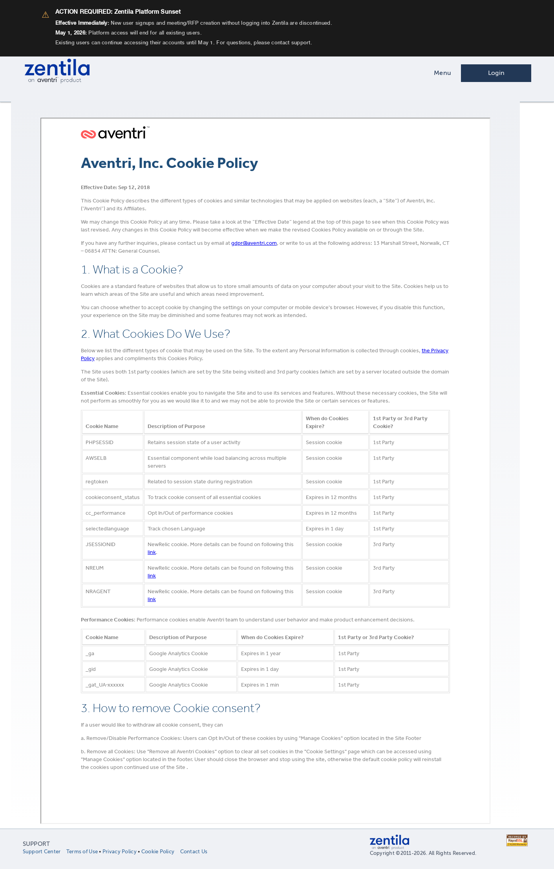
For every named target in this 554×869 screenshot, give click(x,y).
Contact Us (194, 851)
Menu (442, 73)
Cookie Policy (158, 851)
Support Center (42, 851)
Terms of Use (82, 851)
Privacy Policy (119, 851)
